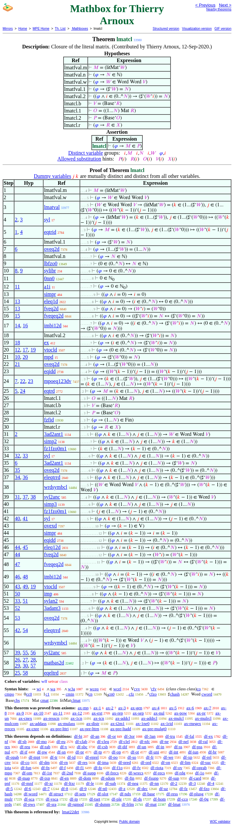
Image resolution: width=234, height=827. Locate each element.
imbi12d (52, 325)
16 (25, 325)
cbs (17, 700)
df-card (195, 778)
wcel (117, 688)
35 (17, 470)
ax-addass (38, 723)
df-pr (80, 751)
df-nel (183, 741)
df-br (212, 751)
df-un (141, 746)
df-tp (98, 751)
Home (22, 28)
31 (17, 497)
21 (17, 364)
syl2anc (52, 497)
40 (17, 518)
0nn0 (49, 278)
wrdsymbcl (55, 487)
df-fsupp (151, 778)
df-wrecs (136, 772)
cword (207, 694)
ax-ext (97, 713)
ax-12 (77, 713)
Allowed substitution (79, 159)
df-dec (142, 788)
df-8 (64, 788)
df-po (112, 757)
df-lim (185, 762)
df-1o (199, 772)
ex (46, 342)
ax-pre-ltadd (120, 728)
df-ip (74, 799)
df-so (131, 757)
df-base (148, 793)
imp (48, 593)
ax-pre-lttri (59, 728)
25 (17, 673)
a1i (47, 286)
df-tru (170, 736)
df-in (160, 746)
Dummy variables (52, 176)
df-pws (29, 804)
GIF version (222, 28)
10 (17, 357)
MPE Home (41, 28)
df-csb (102, 746)
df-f (62, 767)
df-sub (110, 783)
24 (22, 391)
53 (17, 618)
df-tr (54, 757)
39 (17, 652)
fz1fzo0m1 (55, 448)
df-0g (203, 799)
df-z (121, 788)
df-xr (48, 783)
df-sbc (82, 746)
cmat (44, 700)
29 (17, 665)
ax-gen (136, 707)
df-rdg (180, 772)
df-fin (130, 778)
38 (33, 497)
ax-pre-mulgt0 (154, 728)
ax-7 (207, 707)
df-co (25, 762)
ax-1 (97, 707)
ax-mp (83, 707)
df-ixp (45, 778)
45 (25, 547)
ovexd (50, 525)
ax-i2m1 (118, 723)
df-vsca (52, 799)
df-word (31, 793)
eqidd (50, 371)
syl (47, 219)
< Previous (205, 5)
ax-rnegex (192, 723)
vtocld (50, 350)
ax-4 (155, 707)
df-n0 (102, 788)
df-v (63, 746)
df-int (173, 751)
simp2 (50, 441)
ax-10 (39, 713)
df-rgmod (76, 804)
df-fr (150, 757)
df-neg (132, 783)
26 (17, 660)
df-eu (61, 741)
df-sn (61, 751)
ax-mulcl (176, 718)
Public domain (129, 821)
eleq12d (52, 547)
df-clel (124, 741)
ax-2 (109, 707)
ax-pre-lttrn (89, 728)
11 (17, 286)
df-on (165, 762)
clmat (76, 700)
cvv (137, 688)
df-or (111, 736)
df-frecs (111, 772)
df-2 (173, 783)
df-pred (124, 762)
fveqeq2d (53, 316)
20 (25, 357)
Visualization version (197, 28)
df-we (168, 757)
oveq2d (51, 249)
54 (25, 630)
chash (175, 694)
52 (17, 608)
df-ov (177, 767)
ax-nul (158, 713)
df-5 (9, 788)
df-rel (206, 757)
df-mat (151, 804)
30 (25, 665)
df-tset (94, 799)
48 (25, 576)
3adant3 (52, 608)
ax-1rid (167, 723)
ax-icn (99, 718)
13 (17, 301)
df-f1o (117, 767)
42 (17, 630)
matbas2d (54, 662)
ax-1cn (76, 718)
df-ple (117, 799)
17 (25, 350)
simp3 (50, 504)
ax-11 (58, 713)
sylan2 (51, 601)
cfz (131, 694)
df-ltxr (69, 783)
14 (17, 325)
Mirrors (8, 28)
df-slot (102, 793)
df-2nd (67, 772)
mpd (48, 357)
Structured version (166, 28)
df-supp (89, 772)
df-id (71, 757)
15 (17, 316)
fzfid (49, 419)
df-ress (172, 793)
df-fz (183, 788)
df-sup (173, 778)
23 (30, 381)
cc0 (29, 694)
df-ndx (125, 793)
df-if (23, 751)
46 (17, 576)
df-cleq (103, 741)
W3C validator (220, 821)
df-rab (45, 746)
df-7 (46, 788)
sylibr (50, 270)
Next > (225, 5)
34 (17, 477)
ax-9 (20, 713)
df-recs (159, 772)
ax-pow (180, 713)
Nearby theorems (218, 9)
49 (25, 586)
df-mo (41, 741)
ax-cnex (25, 718)
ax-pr (201, 713)
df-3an (149, 736)
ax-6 (190, 707)
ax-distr (92, 723)
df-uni (154, 751)
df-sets (80, 793)
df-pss (197, 746)
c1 (47, 694)
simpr (50, 294)
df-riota (157, 767)
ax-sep (138, 713)
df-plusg (196, 793)
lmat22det (70, 811)
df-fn (45, 767)
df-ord (146, 762)
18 (17, 342)
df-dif (122, 746)
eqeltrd (51, 673)
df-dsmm (102, 804)
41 (25, 518)
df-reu (25, 746)
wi (39, 688)
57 (33, 665)
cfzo (152, 694)
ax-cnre (32, 728)
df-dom (85, 778)
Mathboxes (79, 28)
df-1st (47, 772)
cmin (70, 694)
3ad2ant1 (53, 434)
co (199, 688)
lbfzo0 (50, 263)
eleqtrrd (52, 477)
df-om (27, 772)
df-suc (205, 762)
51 (25, 601)
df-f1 (80, 767)
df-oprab (199, 767)
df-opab (12, 757)
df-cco (182, 799)
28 (33, 660)
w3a (71, 688)
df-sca (29, 799)
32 (17, 455)
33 (25, 455)
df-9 (83, 788)
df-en (64, 778)
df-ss (178, 746)
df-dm (44, 762)
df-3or (129, 736)
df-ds (137, 799)
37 (25, 497)
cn (90, 694)
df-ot (135, 751)
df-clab (81, 741)
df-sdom (108, 778)
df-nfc (145, 741)
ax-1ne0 (143, 723)
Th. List (60, 28)
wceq (94, 688)
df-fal (189, 736)
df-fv (136, 767)
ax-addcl (122, 718)
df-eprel (92, 757)
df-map (24, 778)
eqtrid (50, 232)
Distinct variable (85, 153)
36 (25, 477)
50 (17, 593)
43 (17, 586)
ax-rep (117, 713)
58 (25, 673)
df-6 (27, 788)
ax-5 (173, 707)
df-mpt (34, 757)
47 (17, 564)
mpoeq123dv (57, 381)
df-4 (210, 783)
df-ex (208, 736)
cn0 (111, 694)
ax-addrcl (149, 718)
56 (33, 652)
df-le (90, 783)
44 (17, 547)
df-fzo (204, 788)
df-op (116, 751)
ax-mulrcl (203, 718)
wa (52, 688)
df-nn (154, 783)
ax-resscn (51, 718)
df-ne (164, 741)
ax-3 (122, 707)
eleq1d (51, 301)
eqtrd (49, 391)
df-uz (163, 788)
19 (33, 350)
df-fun (26, 767)
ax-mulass (66, 723)
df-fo (98, 767)
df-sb (22, 741)
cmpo (9, 694)
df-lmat (174, 804)
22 (22, 381)
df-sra (51, 804)
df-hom (159, 799)
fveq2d (51, 308)
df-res (82, 762)
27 (25, 660)
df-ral (203, 741)
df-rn (63, 762)
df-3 (192, 783)
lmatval (52, 207)
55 (25, 652)
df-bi (78, 736)
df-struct (56, 793)
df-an (94, 736)
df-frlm (128, 804)
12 (17, 350)
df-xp (187, 757)
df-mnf (27, 783)
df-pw (42, 751)
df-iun (193, 751)
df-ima (103, 762)
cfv (154, 688)
